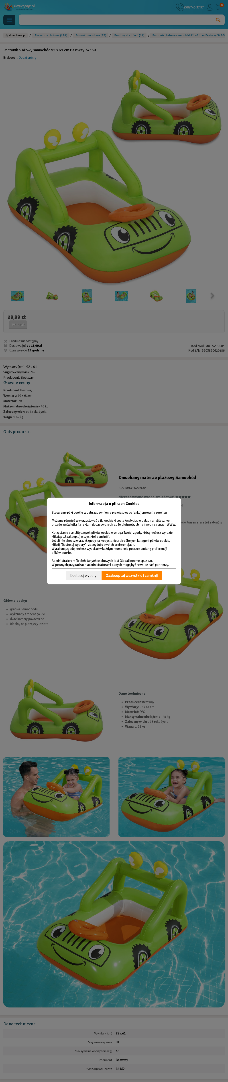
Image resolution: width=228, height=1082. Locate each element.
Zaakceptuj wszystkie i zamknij (132, 575)
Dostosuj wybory (83, 575)
